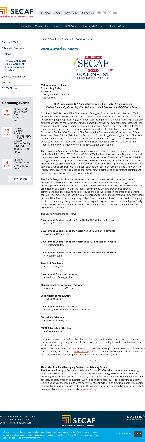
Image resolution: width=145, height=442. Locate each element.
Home (44, 38)
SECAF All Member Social (21, 161)
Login (58, 12)
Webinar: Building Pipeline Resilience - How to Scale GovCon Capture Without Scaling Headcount (22, 137)
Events (56, 26)
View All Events (19, 178)
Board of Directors (14, 48)
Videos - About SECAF (15, 76)
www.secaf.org (81, 351)
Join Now (45, 12)
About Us (26, 26)
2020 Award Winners (81, 38)
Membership (41, 26)
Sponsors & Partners (94, 26)
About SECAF (11, 42)
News (65, 38)
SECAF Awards (71, 26)
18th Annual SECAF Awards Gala (21, 112)
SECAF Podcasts (12, 88)
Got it (138, 433)
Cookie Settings (124, 433)
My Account (71, 12)
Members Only (116, 26)
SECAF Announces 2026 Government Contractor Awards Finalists (15, 65)
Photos (8, 82)
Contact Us (88, 12)
